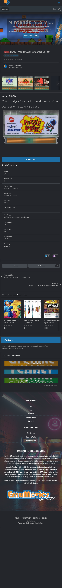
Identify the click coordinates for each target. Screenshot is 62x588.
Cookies (44, 518)
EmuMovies (16, 65)
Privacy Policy (26, 518)
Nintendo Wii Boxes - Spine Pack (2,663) (39, 320)
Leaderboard (31, 413)
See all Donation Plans (50, 386)
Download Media (31, 437)
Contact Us (31, 421)
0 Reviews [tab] (8, 340)
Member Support (31, 417)
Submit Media (31, 433)
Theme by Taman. (39, 523)
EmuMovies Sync (31, 440)
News (31, 406)
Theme (17, 518)
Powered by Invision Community (26, 523)
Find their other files (16, 68)
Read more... (30, 35)
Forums (31, 410)
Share (15, 266)
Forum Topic (31, 159)
